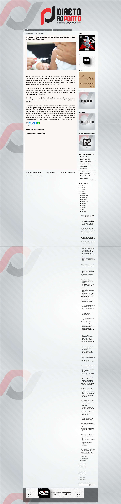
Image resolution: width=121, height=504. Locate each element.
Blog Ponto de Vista (85, 159)
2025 (81, 187)
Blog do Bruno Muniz (85, 164)
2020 (81, 465)
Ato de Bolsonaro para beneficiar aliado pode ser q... (87, 271)
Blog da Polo (83, 166)
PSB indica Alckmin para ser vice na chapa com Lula (87, 384)
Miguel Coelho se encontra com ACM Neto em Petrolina (87, 217)
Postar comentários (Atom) (36, 175)
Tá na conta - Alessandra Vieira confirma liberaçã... (87, 275)
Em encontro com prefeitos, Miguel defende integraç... (87, 232)
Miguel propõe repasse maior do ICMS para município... (88, 392)
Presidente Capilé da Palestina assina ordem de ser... (88, 357)
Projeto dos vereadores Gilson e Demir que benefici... (86, 444)
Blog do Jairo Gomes (85, 161)
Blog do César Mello (85, 175)
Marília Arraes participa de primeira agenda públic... (87, 377)
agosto (83, 203)
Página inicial (51, 172)
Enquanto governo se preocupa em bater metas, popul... (88, 290)
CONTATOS (35, 30)
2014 (81, 477)
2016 (81, 473)
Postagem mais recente (33, 172)
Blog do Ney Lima (84, 171)
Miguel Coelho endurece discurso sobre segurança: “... (88, 439)
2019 (81, 467)
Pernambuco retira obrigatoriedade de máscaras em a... (86, 313)
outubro (83, 199)
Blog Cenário (83, 168)
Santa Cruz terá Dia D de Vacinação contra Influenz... (88, 229)
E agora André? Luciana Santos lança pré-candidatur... (86, 348)
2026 (81, 185)
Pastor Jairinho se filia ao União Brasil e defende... (87, 251)
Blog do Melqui (84, 178)
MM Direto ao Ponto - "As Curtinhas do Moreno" (87, 389)
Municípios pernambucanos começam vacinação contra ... (88, 425)
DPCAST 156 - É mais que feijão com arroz (87, 297)
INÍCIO (28, 30)
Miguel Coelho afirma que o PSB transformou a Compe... (87, 370)
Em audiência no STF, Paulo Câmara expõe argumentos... (87, 413)
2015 (81, 475)
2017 (81, 471)
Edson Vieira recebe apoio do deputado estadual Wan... (88, 220)
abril (82, 211)
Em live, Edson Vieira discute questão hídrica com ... (88, 242)
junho (82, 207)
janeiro (83, 460)
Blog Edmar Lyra (84, 156)
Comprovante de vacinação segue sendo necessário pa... (87, 429)
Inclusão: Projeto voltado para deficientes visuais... (88, 306)
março (83, 456)
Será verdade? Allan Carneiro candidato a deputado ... (88, 450)
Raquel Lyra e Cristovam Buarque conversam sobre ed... (88, 259)
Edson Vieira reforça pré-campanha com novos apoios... (87, 281)
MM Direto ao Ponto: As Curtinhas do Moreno (86, 339)
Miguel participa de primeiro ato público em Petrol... (87, 335)
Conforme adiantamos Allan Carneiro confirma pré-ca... (88, 401)
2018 (81, 469)
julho (82, 205)
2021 (81, 462)
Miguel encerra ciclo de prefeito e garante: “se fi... (87, 453)
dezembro (83, 195)
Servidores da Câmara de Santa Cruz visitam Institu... (88, 247)
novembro (83, 197)
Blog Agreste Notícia (85, 173)
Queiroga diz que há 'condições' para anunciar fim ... (87, 329)
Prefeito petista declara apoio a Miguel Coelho (88, 319)
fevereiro (83, 458)
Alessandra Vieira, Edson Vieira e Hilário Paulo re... (87, 381)
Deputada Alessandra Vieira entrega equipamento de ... (88, 294)
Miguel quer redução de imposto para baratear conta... (87, 352)
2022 (81, 193)
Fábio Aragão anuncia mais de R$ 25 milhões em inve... (87, 285)
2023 (81, 191)
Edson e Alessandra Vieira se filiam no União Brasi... (88, 435)
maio (82, 209)
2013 (81, 479)
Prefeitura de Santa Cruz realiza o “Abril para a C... (87, 322)
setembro (83, 201)
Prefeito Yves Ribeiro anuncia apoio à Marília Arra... (88, 366)
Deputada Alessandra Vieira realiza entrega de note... (87, 419)
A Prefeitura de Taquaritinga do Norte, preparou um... (87, 224)
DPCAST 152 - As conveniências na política (87, 361)
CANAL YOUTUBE (59, 30)
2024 (81, 189)
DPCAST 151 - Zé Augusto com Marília (87, 374)
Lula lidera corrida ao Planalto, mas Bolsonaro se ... (88, 255)
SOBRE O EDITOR (46, 30)
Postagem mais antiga (68, 172)
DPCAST (68, 30)
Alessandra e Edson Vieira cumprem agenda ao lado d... (87, 408)
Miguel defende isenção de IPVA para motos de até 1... (88, 265)
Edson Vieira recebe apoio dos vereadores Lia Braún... (88, 326)
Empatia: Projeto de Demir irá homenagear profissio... (88, 300)
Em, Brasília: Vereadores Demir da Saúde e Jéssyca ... (88, 238)
